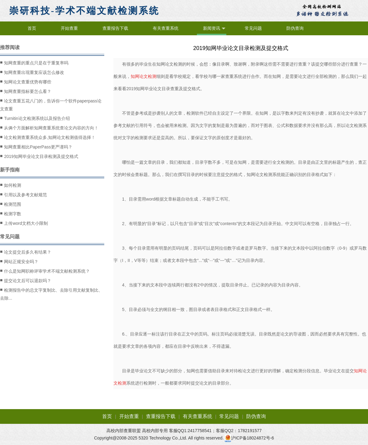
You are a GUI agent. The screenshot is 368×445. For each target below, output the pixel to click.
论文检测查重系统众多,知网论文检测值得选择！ (47, 137)
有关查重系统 (165, 28)
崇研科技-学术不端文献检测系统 (84, 11)
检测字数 (10, 213)
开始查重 (69, 28)
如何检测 (10, 185)
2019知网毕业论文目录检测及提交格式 (39, 156)
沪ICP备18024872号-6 (252, 437)
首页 (32, 28)
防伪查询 (295, 28)
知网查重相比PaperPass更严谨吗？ (36, 146)
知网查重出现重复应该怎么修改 (32, 72)
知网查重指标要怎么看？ (25, 91)
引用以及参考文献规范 (23, 194)
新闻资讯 (214, 28)
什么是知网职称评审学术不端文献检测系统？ (45, 270)
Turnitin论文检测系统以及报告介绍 (35, 118)
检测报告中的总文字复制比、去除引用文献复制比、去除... (51, 293)
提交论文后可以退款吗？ (25, 280)
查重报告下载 (115, 28)
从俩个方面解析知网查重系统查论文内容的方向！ (49, 127)
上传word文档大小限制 (24, 223)
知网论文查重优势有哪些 (25, 81)
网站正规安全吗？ (19, 261)
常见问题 (253, 28)
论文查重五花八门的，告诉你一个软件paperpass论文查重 (51, 104)
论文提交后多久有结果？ (25, 251)
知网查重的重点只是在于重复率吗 (34, 62)
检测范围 (10, 204)
